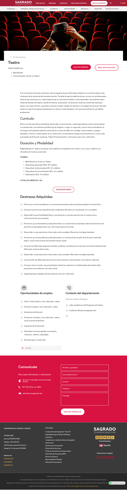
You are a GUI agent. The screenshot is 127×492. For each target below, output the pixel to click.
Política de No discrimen (53, 450)
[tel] (85, 391)
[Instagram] (100, 439)
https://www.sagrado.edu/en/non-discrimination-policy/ (82, 488)
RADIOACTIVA (8, 461)
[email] (85, 376)
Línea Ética (48, 439)
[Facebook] (96, 439)
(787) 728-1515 (42, 3)
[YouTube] (105, 439)
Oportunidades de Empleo (53, 462)
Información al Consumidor (54, 448)
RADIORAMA (8, 464)
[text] (85, 369)
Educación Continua (77, 3)
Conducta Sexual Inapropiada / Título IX (57, 434)
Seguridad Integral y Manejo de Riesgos (57, 437)
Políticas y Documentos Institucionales (58, 453)
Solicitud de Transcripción (53, 464)
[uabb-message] (85, 401)
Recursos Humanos (51, 459)
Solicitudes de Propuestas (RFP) (55, 456)
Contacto (63, 3)
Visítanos (52, 3)
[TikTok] (113, 439)
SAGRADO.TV (8, 467)
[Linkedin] (109, 439)
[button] (96, 3)
